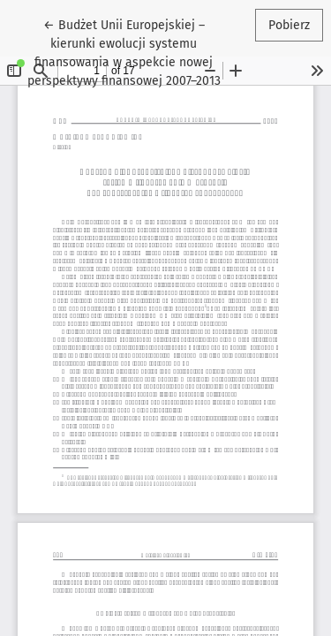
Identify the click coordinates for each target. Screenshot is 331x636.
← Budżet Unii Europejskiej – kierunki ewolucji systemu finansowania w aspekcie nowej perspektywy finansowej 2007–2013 (124, 51)
